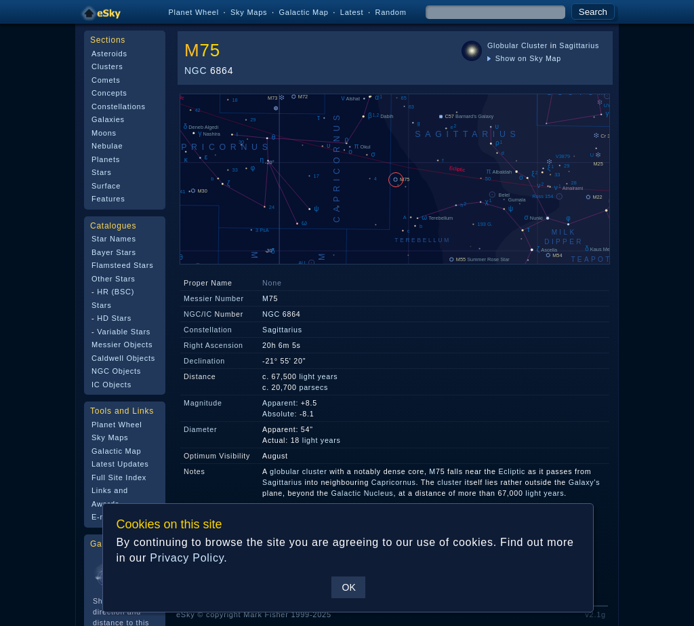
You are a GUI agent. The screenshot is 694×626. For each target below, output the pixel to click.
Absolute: (279, 414)
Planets (105, 159)
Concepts (109, 93)
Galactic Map (303, 12)
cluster (449, 482)
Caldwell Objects (123, 358)
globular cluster (298, 471)
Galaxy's (584, 482)
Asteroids (109, 54)
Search (593, 12)
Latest (352, 12)
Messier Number (214, 298)
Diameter (200, 429)
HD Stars (114, 318)
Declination (204, 361)
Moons (104, 133)
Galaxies (108, 119)
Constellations (118, 106)
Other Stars (113, 279)
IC (208, 314)
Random (390, 12)
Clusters (107, 66)
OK (348, 587)
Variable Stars (123, 332)
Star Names (113, 239)
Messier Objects (121, 344)
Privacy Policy (187, 558)
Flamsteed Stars (122, 265)
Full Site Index (118, 477)
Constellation (208, 330)
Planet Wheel (193, 12)
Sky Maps (248, 12)
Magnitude (203, 403)
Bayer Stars (113, 252)
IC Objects (111, 384)
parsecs (313, 387)
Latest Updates (120, 464)
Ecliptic (511, 471)
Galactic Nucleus (362, 493)
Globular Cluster (517, 45)
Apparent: (280, 403)
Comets (105, 80)
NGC (195, 70)
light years (318, 376)
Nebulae (107, 146)
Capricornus (393, 482)
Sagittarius (579, 45)
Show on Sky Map (524, 58)
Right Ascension (213, 345)
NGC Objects (116, 371)
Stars (101, 172)
